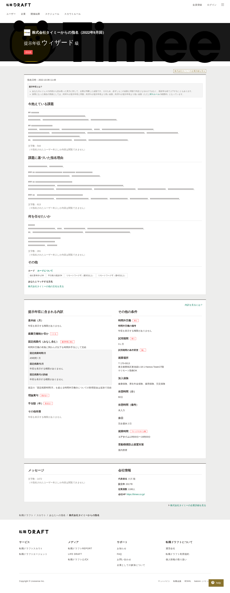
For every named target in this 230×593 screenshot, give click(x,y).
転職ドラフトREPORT (80, 548)
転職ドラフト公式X (78, 559)
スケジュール (52, 14)
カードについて (45, 270)
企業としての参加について (131, 565)
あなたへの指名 (57, 515)
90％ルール (154, 94)
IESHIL (187, 581)
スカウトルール (72, 14)
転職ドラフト (26, 515)
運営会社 (170, 548)
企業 (23, 14)
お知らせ (121, 548)
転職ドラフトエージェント (33, 554)
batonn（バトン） (202, 581)
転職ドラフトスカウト (31, 548)
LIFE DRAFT (75, 554)
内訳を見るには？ (194, 305)
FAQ (119, 554)
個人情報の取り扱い (176, 559)
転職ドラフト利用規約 (177, 554)
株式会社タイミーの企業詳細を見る (189, 71)
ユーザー (11, 14)
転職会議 (177, 581)
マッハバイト (164, 581)
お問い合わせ (124, 559)
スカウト (41, 515)
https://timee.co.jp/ (135, 494)
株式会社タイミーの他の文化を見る (46, 286)
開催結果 (35, 14)
